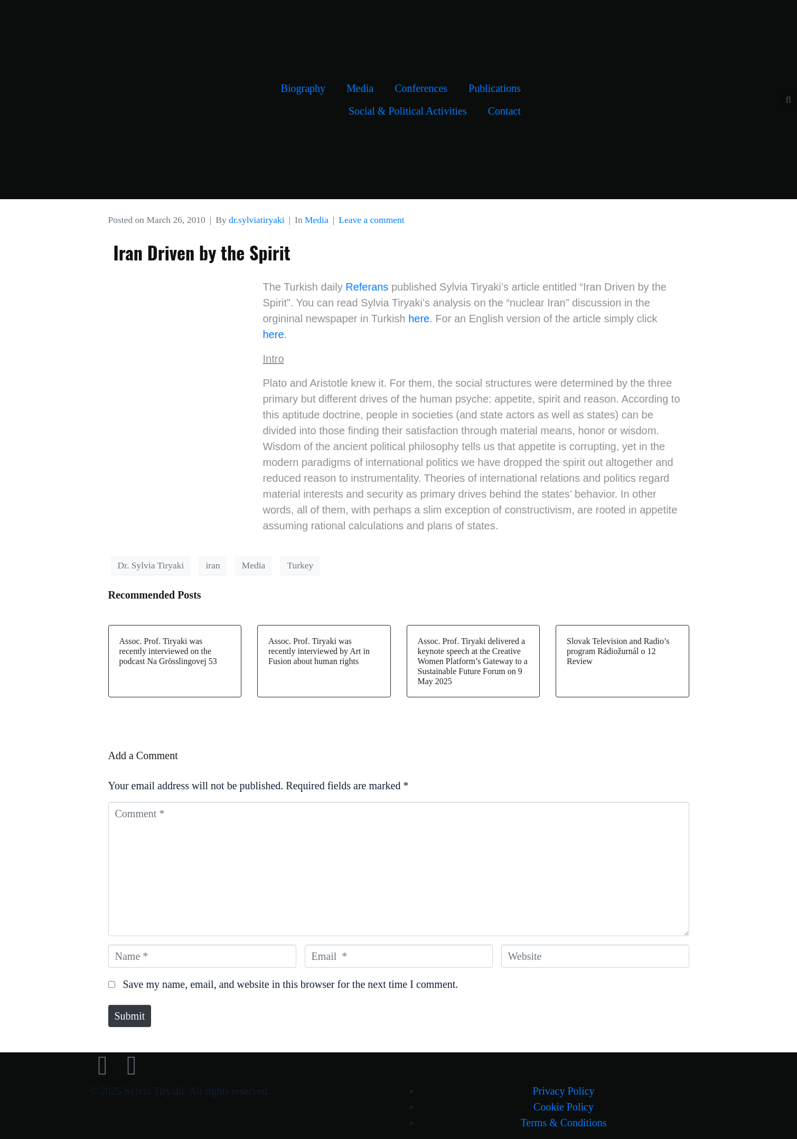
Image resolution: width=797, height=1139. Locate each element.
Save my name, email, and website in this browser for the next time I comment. (290, 984)
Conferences (421, 88)
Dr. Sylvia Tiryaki (151, 565)
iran (212, 565)
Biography (303, 88)
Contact (504, 111)
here (418, 318)
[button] (788, 100)
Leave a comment (371, 219)
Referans (366, 287)
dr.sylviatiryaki (256, 219)
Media (359, 88)
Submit (130, 1016)
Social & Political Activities (408, 111)
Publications (494, 88)
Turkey (300, 565)
